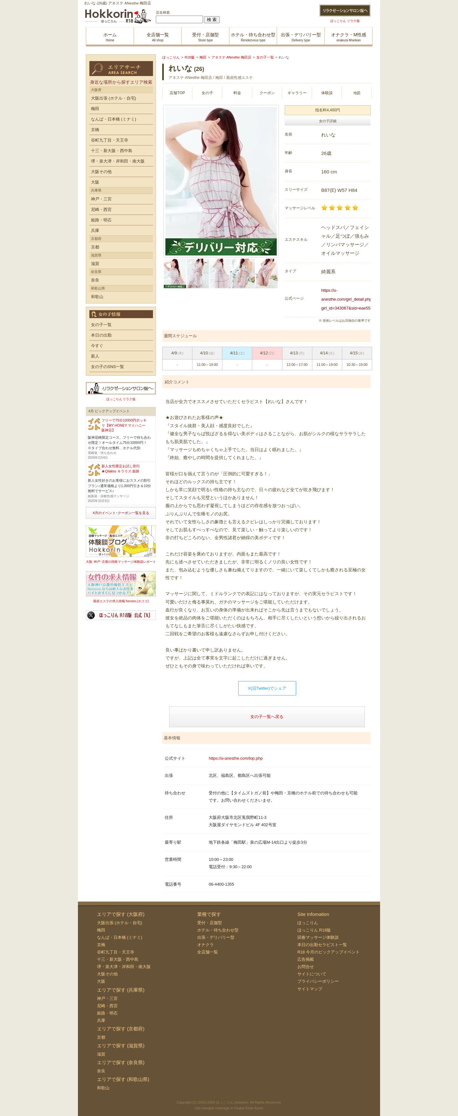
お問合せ (305, 966)
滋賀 (95, 263)
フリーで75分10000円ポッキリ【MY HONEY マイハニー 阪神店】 (124, 425)
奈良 (95, 280)
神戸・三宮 (101, 199)
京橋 (95, 129)
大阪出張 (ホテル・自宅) (113, 98)
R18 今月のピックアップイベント (328, 952)
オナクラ (205, 944)
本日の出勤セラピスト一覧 (322, 944)
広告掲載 (305, 959)
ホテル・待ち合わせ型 (218, 930)
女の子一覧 (101, 324)
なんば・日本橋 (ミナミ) (113, 119)
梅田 (95, 108)
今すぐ (97, 345)
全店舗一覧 (207, 952)
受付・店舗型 (209, 922)
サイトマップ (309, 989)
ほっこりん (307, 922)
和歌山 (97, 296)
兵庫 (95, 230)
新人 (95, 356)
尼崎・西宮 (101, 209)
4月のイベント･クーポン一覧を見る (121, 513)
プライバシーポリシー (318, 981)
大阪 (95, 182)
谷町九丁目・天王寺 (109, 140)
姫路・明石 (101, 220)
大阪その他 (101, 171)
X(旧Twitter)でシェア (267, 688)
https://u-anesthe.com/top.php (235, 758)
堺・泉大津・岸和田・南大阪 (118, 161)
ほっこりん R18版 (314, 930)
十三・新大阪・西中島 (111, 150)
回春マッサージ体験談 (318, 937)
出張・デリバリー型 (215, 937)
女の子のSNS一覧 (107, 366)
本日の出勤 (101, 335)
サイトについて (311, 974)
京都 (95, 247)
